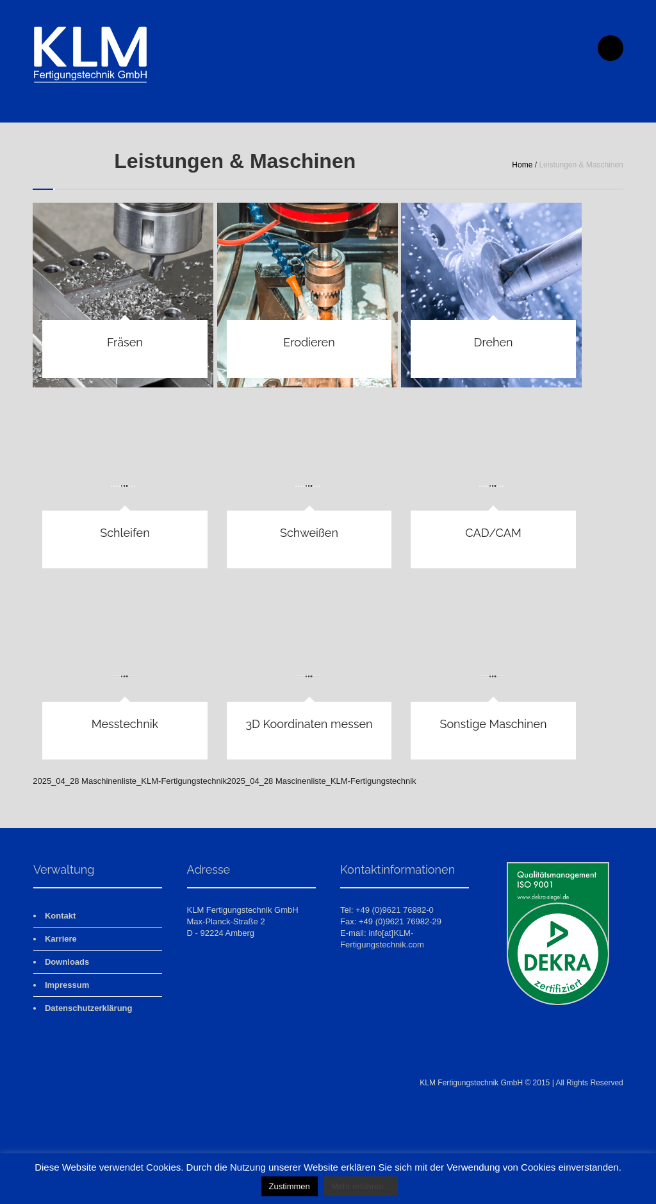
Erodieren (308, 342)
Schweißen (309, 532)
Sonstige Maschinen (492, 724)
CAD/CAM (493, 532)
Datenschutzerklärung (89, 1008)
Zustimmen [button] (289, 1186)
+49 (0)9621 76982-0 (395, 910)
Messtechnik (125, 724)
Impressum (67, 985)
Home (522, 164)
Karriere (61, 939)
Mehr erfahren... (361, 1186)
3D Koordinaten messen (308, 724)
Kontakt (60, 915)
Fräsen (125, 342)
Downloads (67, 962)
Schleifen (124, 532)
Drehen (493, 342)
